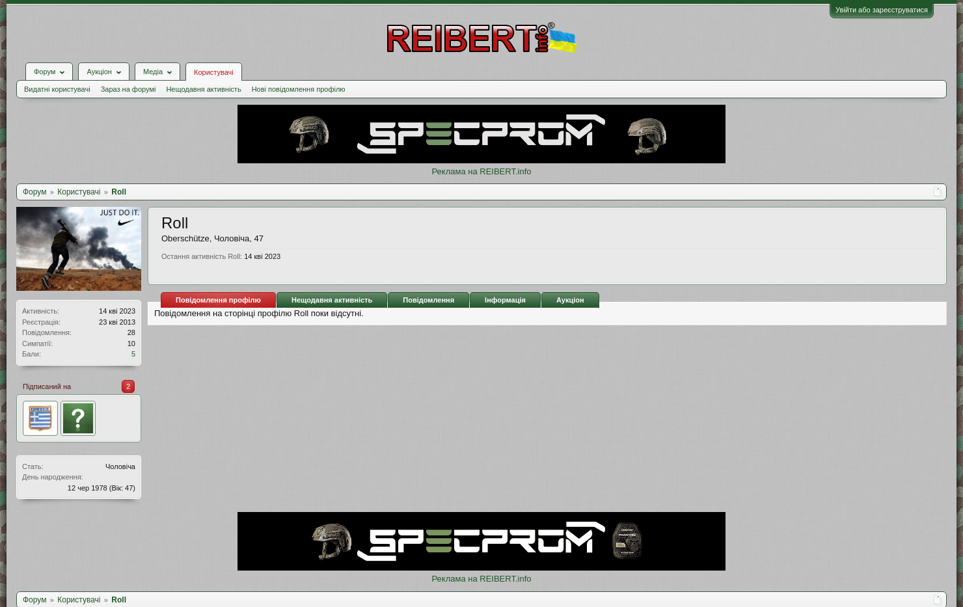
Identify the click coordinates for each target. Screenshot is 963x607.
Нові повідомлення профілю (299, 89)
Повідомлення (428, 300)
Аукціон (570, 300)
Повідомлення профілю (218, 300)
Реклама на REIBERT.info (481, 171)
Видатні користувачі (57, 89)
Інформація (505, 300)
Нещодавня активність (203, 89)
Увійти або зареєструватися (881, 10)
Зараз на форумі (128, 89)
